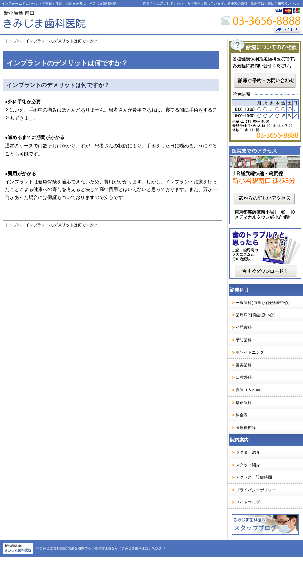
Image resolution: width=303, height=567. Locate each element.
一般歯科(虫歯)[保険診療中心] (263, 302)
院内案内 (239, 439)
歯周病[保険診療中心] (255, 315)
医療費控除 (246, 427)
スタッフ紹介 (248, 465)
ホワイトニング (250, 352)
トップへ (13, 41)
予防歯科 (244, 340)
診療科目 (239, 289)
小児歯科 (244, 327)
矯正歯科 (244, 402)
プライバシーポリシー (256, 489)
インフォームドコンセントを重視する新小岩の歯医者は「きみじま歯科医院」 (61, 3)
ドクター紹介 (248, 452)
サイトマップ (248, 502)
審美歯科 (244, 365)
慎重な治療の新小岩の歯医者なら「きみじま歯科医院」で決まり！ (118, 548)
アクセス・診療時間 (254, 477)
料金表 (242, 415)
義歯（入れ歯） (250, 389)
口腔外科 (244, 377)
